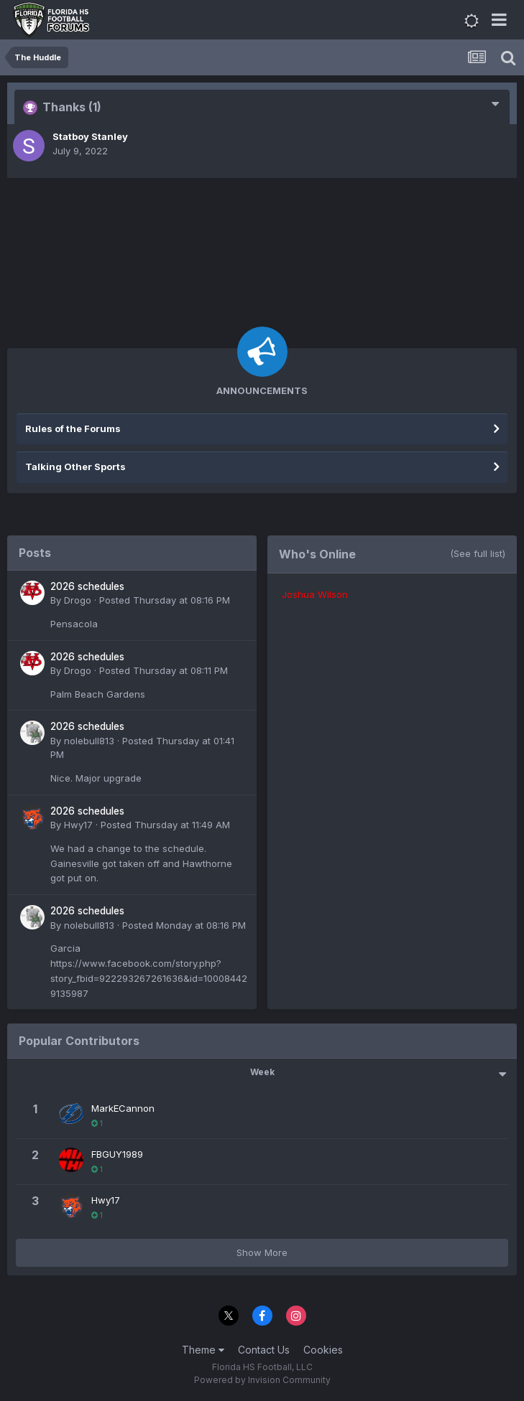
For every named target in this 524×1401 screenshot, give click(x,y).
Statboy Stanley (90, 136)
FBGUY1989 (117, 1154)
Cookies (323, 1350)
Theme (203, 1350)
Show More (262, 1252)
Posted (164, 600)
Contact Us (264, 1350)
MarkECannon (123, 1108)
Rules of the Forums (73, 428)
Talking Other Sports (75, 466)
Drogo (77, 600)
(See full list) (477, 553)
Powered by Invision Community (262, 1379)
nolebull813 (89, 740)
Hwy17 (78, 824)
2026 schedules (87, 586)
